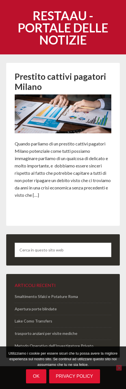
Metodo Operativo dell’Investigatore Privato (54, 345)
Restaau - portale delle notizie (63, 27)
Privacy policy (74, 376)
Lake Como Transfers (33, 321)
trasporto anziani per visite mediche (46, 333)
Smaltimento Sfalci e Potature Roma (46, 296)
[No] (119, 368)
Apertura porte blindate (36, 308)
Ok (36, 376)
